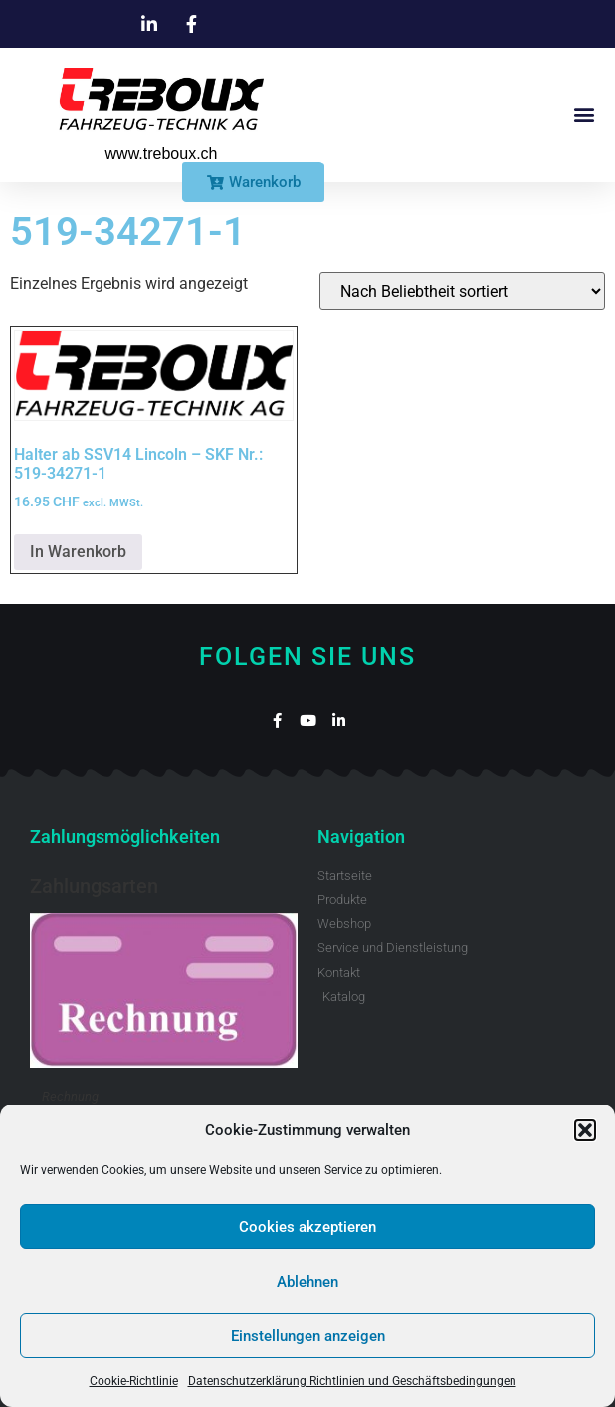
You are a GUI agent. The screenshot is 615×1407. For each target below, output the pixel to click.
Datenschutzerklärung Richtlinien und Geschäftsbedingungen (352, 1381)
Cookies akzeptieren (307, 1227)
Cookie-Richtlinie (134, 1381)
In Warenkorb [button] (78, 551)
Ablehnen (307, 1282)
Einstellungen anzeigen (308, 1336)
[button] (585, 1130)
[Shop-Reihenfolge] (462, 291)
